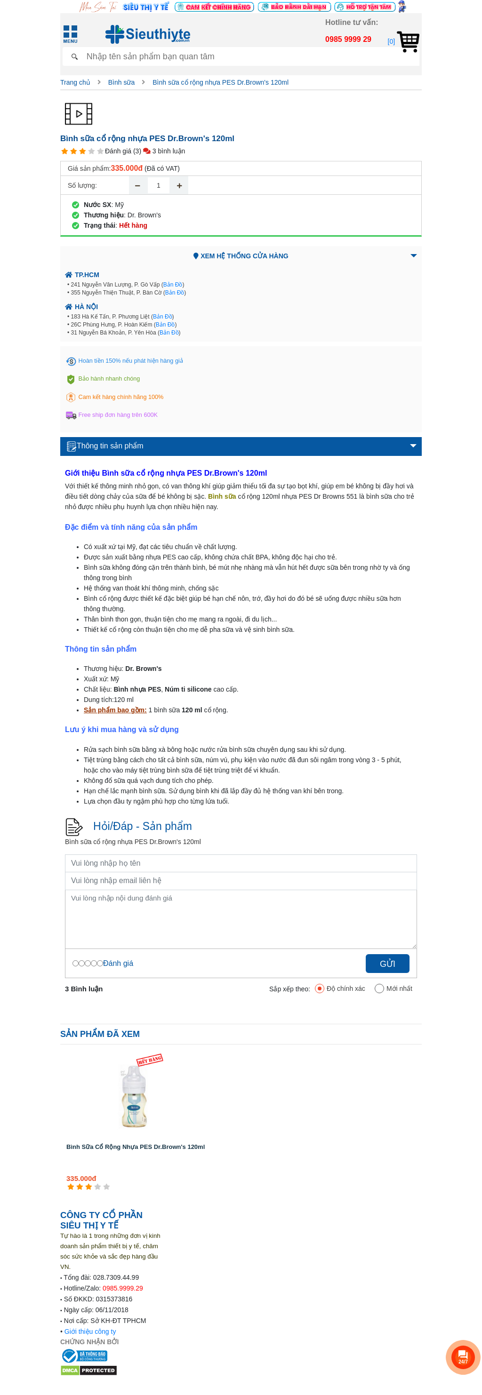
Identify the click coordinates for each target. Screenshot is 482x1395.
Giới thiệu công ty (90, 1331)
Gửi (387, 964)
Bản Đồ (173, 284)
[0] (403, 41)
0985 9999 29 (348, 39)
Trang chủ (75, 82)
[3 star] (82, 151)
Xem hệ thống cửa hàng (240, 256)
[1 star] (64, 151)
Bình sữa (121, 82)
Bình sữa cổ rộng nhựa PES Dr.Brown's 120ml (221, 82)
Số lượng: (82, 185)
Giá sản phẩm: (89, 168)
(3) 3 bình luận (159, 151)
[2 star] (73, 151)
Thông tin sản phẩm (105, 446)
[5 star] (100, 151)
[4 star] (91, 151)
